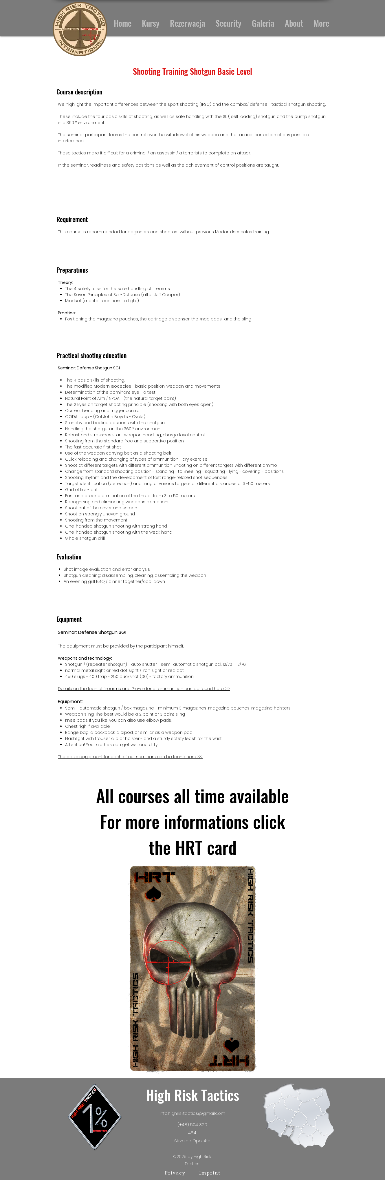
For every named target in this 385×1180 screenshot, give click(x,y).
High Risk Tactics (192, 1094)
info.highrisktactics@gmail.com (192, 1113)
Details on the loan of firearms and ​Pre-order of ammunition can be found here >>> (144, 689)
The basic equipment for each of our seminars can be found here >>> (130, 757)
